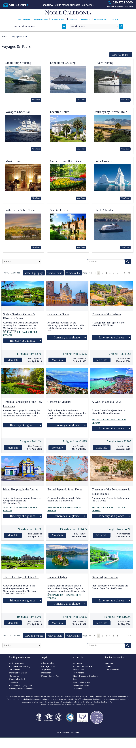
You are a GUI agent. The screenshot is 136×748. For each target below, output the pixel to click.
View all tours (54, 272)
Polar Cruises (103, 161)
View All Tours (120, 54)
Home (4, 36)
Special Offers (59, 210)
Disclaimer (46, 674)
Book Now (47, 5)
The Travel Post (112, 670)
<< (90, 273)
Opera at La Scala (58, 314)
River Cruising (103, 62)
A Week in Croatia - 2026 (107, 401)
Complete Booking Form (67, 5)
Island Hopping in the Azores (20, 489)
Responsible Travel (82, 684)
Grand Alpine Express (105, 577)
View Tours (36, 100)
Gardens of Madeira (59, 401)
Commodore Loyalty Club (21, 687)
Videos (115, 21)
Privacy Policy (48, 663)
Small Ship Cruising (18, 62)
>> (129, 273)
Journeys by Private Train (110, 111)
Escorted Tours (59, 111)
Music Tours (13, 161)
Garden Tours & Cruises (65, 161)
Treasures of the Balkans (106, 314)
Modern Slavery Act (50, 677)
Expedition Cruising (63, 62)
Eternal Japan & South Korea (64, 489)
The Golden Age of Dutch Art (21, 577)
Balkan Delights (57, 577)
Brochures (85, 21)
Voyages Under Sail (18, 111)
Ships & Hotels (24, 21)
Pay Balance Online (18, 674)
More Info (13, 359)
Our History (78, 663)
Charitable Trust (101, 21)
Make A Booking (17, 663)
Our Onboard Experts (83, 667)
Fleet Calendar (103, 210)
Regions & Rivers (41, 21)
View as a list (73, 272)
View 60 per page (34, 272)
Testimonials (79, 674)
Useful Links (79, 670)
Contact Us (88, 5)
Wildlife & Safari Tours (20, 210)
